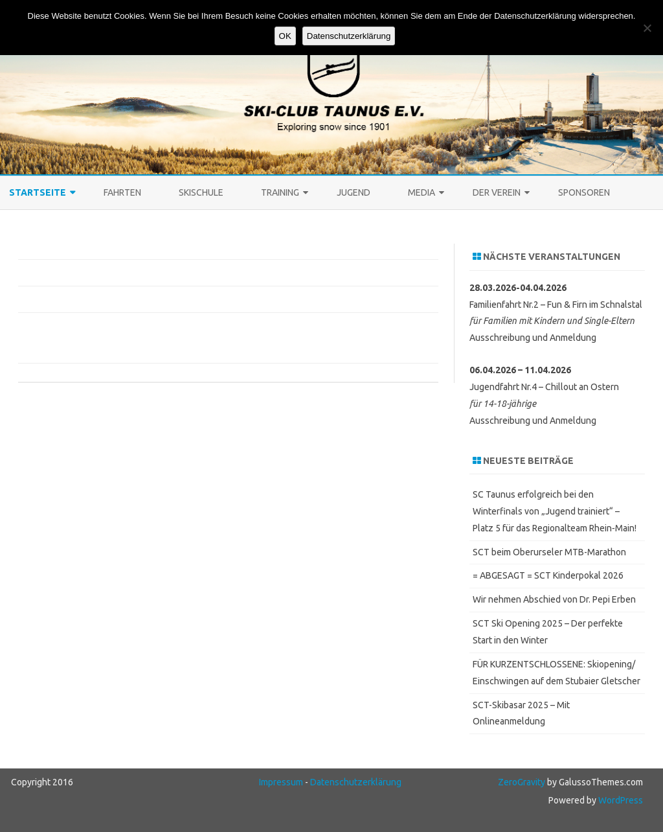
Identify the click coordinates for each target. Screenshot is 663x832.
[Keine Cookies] (646, 27)
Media (421, 192)
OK (285, 36)
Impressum (281, 782)
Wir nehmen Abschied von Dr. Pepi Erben (554, 599)
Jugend (353, 192)
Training (280, 192)
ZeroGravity (521, 782)
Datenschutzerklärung (355, 782)
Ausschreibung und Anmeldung (532, 337)
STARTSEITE (37, 192)
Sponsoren (584, 192)
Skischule (201, 192)
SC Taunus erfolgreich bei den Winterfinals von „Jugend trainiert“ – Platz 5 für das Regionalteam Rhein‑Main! (554, 511)
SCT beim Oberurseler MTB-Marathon (549, 552)
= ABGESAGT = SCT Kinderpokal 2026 (548, 575)
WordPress (619, 800)
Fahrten (122, 192)
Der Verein (497, 192)
